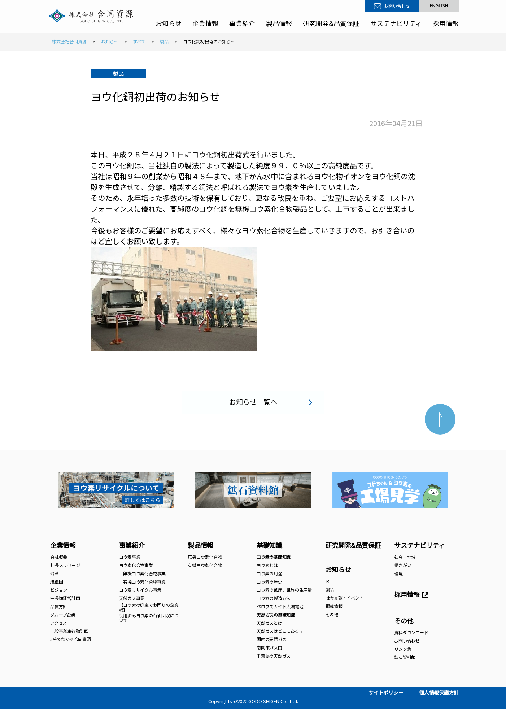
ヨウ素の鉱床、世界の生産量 (284, 590)
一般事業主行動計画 (69, 631)
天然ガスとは (269, 623)
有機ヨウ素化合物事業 (142, 582)
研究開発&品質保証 (331, 23)
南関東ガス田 (269, 647)
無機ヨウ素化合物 (205, 557)
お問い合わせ (397, 6)
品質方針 (58, 606)
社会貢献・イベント (345, 598)
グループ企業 (62, 614)
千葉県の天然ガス (274, 656)
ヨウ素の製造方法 (274, 598)
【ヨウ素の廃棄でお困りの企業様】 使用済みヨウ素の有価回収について (149, 612)
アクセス (58, 623)
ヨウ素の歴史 (269, 582)
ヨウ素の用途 (269, 573)
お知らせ (169, 23)
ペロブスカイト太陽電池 (280, 606)
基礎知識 (269, 545)
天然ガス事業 (132, 598)
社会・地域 (404, 557)
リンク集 (402, 649)
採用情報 (446, 23)
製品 (330, 589)
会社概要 (58, 557)
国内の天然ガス (271, 639)
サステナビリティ (396, 23)
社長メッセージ (65, 565)
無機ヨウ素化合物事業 (142, 573)
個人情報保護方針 (439, 692)
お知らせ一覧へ (253, 401)
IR (328, 581)
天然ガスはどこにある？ (280, 631)
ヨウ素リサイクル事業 (140, 590)
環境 (398, 573)
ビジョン (58, 590)
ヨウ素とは (267, 565)
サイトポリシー (385, 692)
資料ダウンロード (411, 632)
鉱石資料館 (404, 657)
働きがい (402, 565)
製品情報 (279, 23)
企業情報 (205, 23)
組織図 (56, 582)
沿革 (54, 573)
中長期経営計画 (65, 598)
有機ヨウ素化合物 (205, 565)
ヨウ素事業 (129, 557)
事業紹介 (242, 23)
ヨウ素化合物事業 (136, 565)
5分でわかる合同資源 (70, 639)
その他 (332, 614)
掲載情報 (334, 606)
